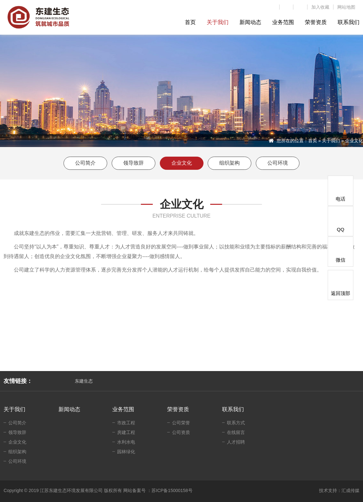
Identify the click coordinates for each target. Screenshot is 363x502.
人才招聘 (236, 442)
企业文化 (181, 163)
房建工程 (126, 432)
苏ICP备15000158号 (172, 490)
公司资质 (181, 432)
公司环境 (277, 163)
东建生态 (84, 381)
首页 (312, 140)
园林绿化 (126, 451)
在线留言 (236, 432)
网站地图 (346, 7)
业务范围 (123, 409)
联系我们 (233, 409)
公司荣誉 (181, 422)
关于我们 (331, 140)
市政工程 (126, 422)
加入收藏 (320, 7)
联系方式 (236, 422)
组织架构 (229, 163)
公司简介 (85, 163)
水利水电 (126, 442)
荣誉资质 (178, 409)
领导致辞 (133, 163)
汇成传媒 (350, 490)
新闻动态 (69, 409)
